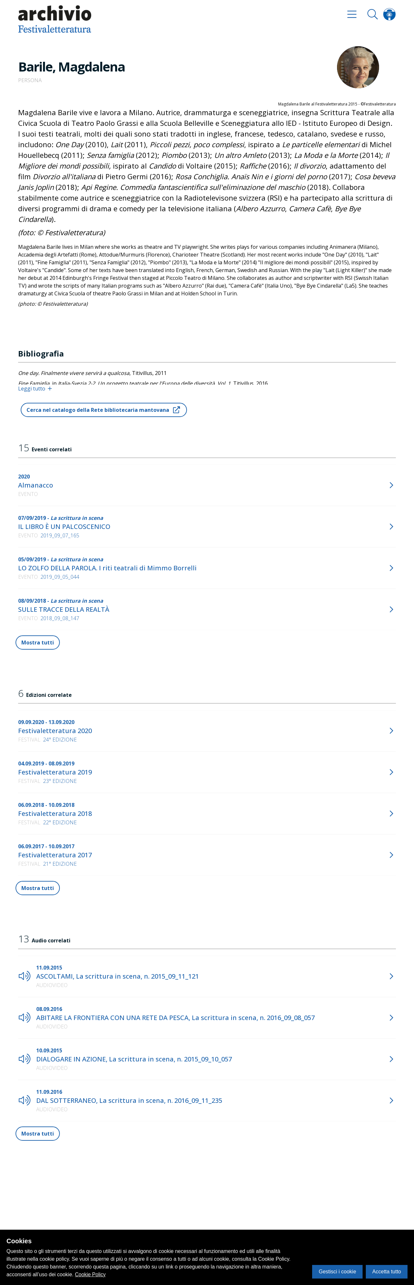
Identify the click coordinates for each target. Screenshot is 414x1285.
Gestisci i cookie (337, 1271)
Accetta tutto (386, 1271)
